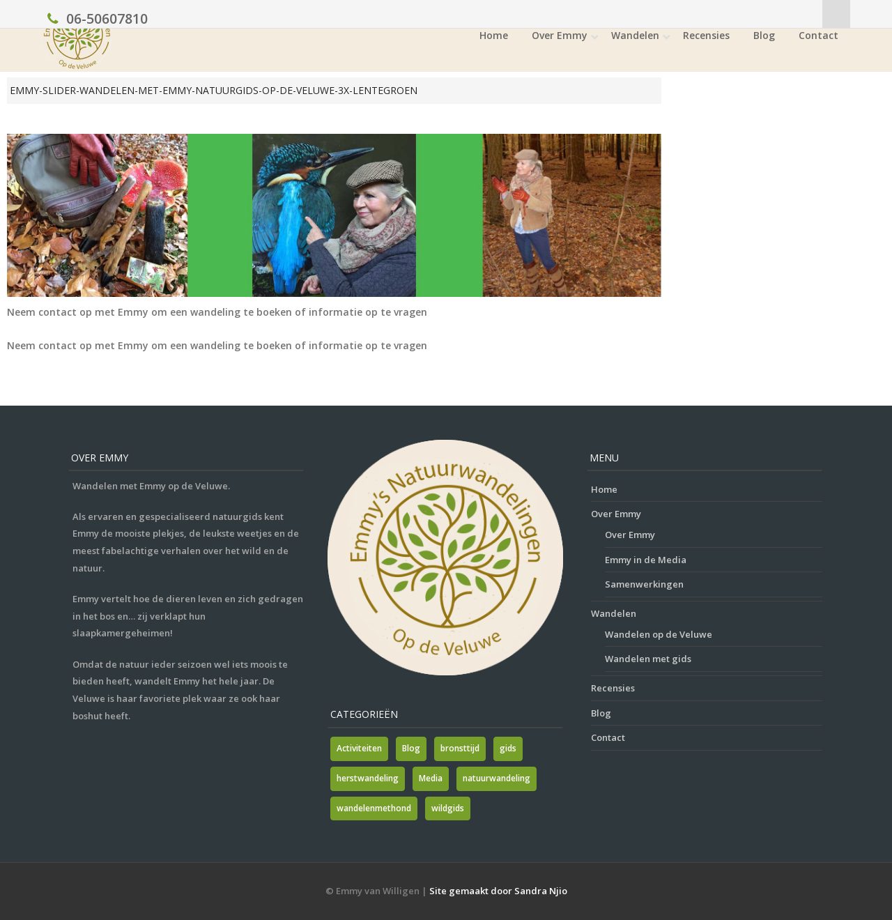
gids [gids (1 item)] (508, 748)
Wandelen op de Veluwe (658, 634)
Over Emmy (559, 35)
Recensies (706, 35)
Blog (764, 35)
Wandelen (635, 35)
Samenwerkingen (644, 584)
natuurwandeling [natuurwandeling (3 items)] (496, 778)
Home (493, 35)
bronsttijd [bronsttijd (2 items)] (459, 748)
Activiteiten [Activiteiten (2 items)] (359, 748)
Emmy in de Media (645, 559)
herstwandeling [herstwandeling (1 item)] (368, 778)
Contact (818, 35)
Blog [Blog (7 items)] (411, 748)
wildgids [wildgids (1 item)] (447, 808)
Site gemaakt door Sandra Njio (498, 890)
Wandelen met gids (648, 658)
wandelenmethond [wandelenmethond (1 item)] (374, 808)
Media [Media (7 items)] (431, 778)
